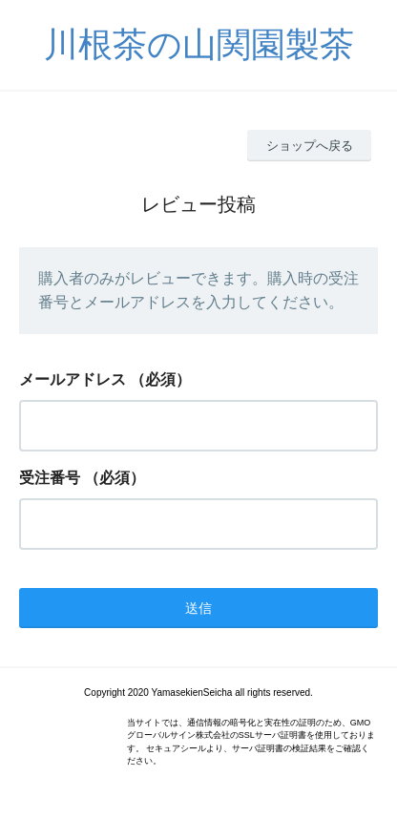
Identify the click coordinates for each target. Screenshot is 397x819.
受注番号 (49, 478)
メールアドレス (72, 379)
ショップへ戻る (309, 145)
